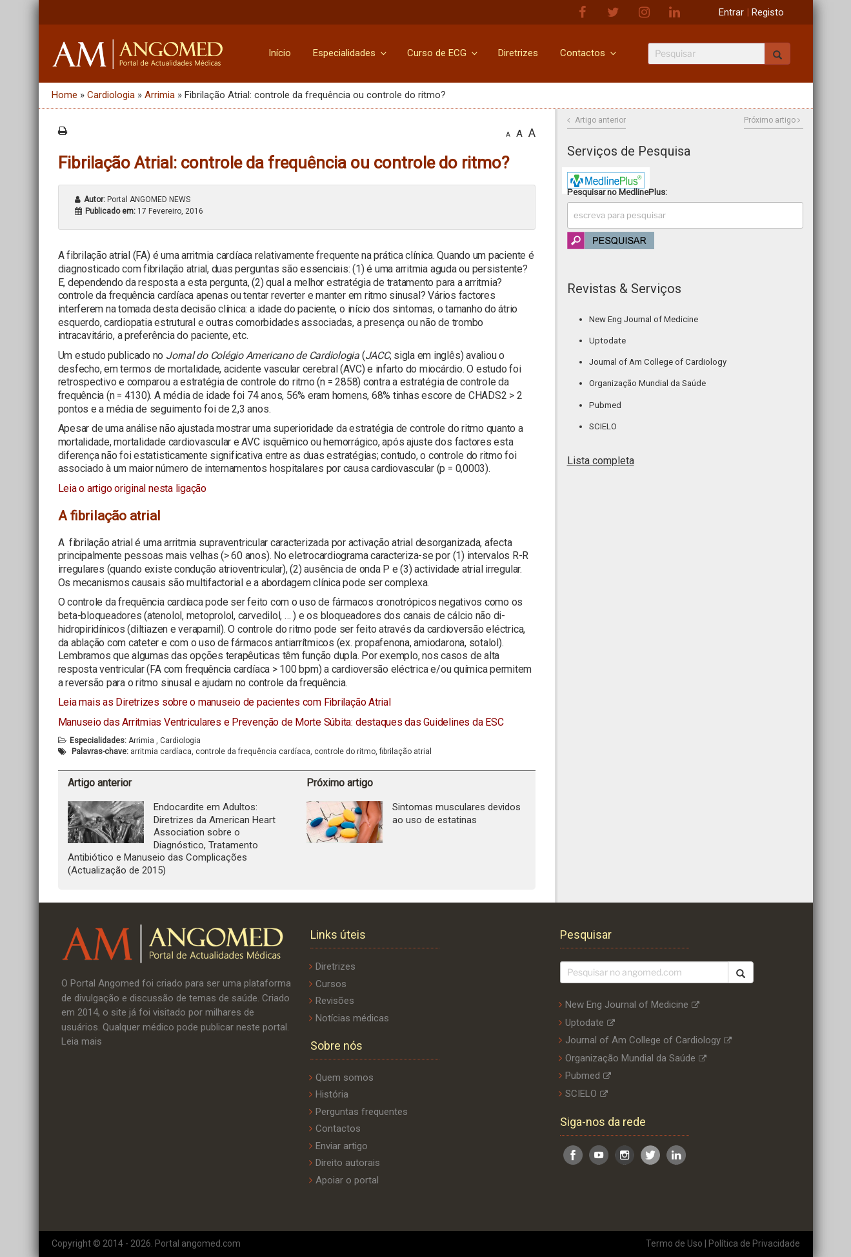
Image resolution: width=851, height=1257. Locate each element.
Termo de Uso (674, 1243)
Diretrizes (518, 53)
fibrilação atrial (405, 751)
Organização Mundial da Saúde (647, 383)
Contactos (589, 53)
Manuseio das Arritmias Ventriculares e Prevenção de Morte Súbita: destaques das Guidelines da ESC (281, 722)
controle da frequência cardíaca (252, 751)
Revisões (334, 1001)
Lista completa (600, 461)
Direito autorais (347, 1163)
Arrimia (160, 95)
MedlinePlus (642, 192)
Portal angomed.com (198, 1243)
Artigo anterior (600, 120)
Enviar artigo (341, 1146)
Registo (768, 12)
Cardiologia (111, 95)
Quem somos (344, 1077)
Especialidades (350, 53)
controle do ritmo (344, 751)
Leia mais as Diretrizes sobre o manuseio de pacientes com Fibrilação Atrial (224, 702)
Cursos (330, 984)
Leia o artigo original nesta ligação (132, 488)
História (331, 1094)
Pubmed (605, 405)
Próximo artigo (770, 120)
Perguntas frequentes (361, 1112)
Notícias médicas (352, 1018)
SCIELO (603, 426)
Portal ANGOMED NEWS (137, 199)
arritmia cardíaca (161, 751)
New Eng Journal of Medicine (643, 319)
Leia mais (81, 1041)
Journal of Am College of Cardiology (657, 362)
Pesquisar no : (617, 192)
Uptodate (607, 340)
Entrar (731, 12)
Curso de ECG (443, 53)
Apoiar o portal (347, 1180)
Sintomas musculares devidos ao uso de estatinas (456, 813)
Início (279, 53)
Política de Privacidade (754, 1243)
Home (64, 95)
